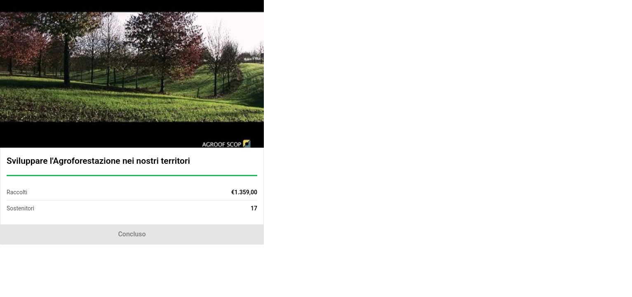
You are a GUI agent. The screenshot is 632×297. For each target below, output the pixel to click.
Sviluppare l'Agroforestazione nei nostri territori (98, 161)
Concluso (132, 234)
